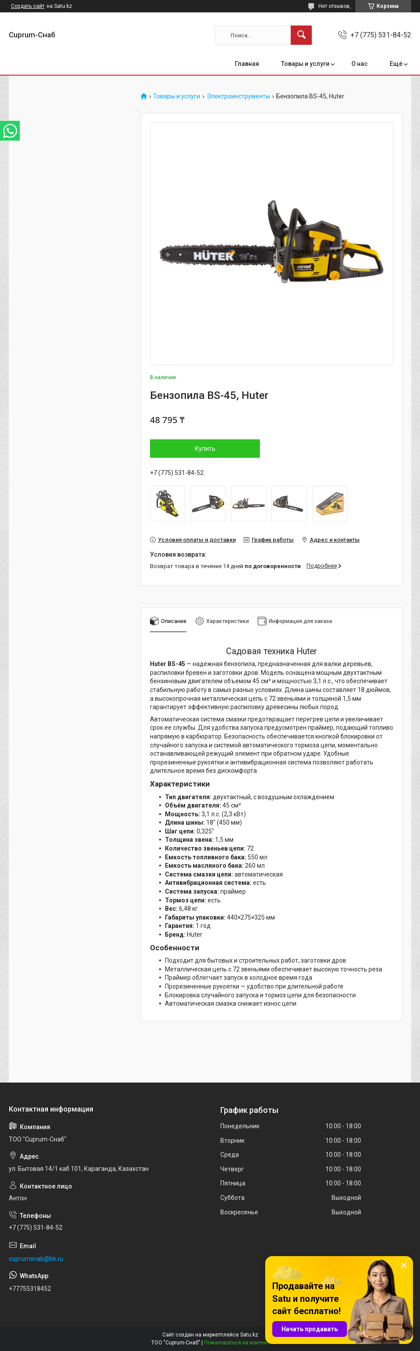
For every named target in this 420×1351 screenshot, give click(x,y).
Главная (247, 63)
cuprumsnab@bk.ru (36, 1258)
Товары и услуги (305, 63)
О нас (359, 63)
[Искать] (301, 35)
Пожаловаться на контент (236, 1343)
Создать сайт (27, 6)
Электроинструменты (238, 96)
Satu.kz (249, 1335)
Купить (205, 448)
